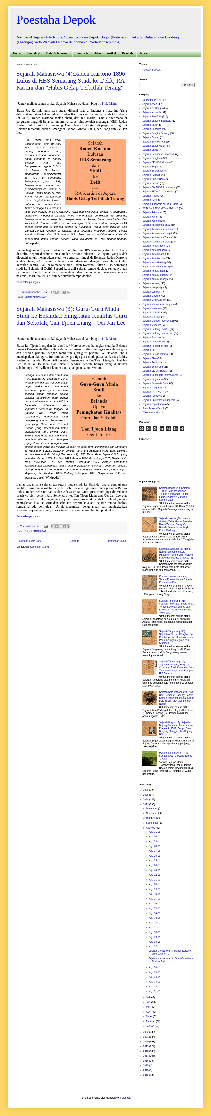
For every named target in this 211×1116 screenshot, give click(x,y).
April (149, 1011)
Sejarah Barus (150, 149)
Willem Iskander (151, 412)
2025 (146, 794)
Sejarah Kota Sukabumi (155, 275)
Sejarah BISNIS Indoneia (156, 162)
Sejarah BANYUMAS (153, 141)
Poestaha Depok (56, 19)
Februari (151, 1021)
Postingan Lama (117, 540)
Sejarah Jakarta (151, 212)
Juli (148, 997)
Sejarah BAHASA (151, 116)
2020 (146, 1041)
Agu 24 (153, 865)
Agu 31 (153, 831)
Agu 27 (153, 850)
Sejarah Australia (151, 112)
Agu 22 (153, 874)
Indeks (144, 53)
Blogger (126, 1097)
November (152, 813)
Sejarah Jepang (151, 220)
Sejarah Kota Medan (153, 258)
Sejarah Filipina (150, 195)
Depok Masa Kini (151, 100)
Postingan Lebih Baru (29, 540)
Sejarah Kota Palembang (156, 266)
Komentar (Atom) (39, 546)
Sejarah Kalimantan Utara (156, 241)
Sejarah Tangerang (152, 387)
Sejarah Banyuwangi (153, 145)
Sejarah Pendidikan (153, 341)
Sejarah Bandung (151, 129)
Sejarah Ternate (151, 395)
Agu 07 (153, 946)
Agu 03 (153, 981)
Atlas (97, 53)
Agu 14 (153, 913)
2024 (146, 799)
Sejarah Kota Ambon (153, 245)
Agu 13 (153, 917)
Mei (148, 1006)
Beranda (74, 540)
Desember (152, 808)
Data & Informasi (57, 53)
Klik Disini (109, 103)
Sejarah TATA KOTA (153, 391)
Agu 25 (153, 860)
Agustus (151, 827)
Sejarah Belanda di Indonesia (158, 154)
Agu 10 (153, 932)
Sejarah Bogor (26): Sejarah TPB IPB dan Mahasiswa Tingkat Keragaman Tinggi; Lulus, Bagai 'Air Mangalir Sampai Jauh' (174, 494)
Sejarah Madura (151, 295)
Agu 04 (153, 977)
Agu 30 (153, 836)
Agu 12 (153, 922)
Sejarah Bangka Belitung (155, 133)
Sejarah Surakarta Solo (155, 383)
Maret (149, 1016)
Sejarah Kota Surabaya (155, 279)
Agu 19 (153, 889)
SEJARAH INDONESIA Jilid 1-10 (160, 208)
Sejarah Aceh (149, 104)
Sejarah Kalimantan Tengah (157, 233)
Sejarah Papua (150, 337)
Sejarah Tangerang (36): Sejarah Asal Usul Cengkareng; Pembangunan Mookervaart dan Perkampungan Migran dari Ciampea (176, 637)
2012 (146, 1075)
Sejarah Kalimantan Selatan (157, 229)
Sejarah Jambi (150, 216)
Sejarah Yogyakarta (153, 404)
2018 (146, 1051)
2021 (146, 1036)
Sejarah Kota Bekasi (153, 250)
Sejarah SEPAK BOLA (154, 370)
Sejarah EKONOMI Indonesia (158, 191)
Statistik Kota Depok (153, 408)
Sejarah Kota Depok (153, 254)
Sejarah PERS (150, 350)
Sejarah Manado (151, 316)
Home (17, 53)
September (152, 822)
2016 (146, 1060)
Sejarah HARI (149, 200)
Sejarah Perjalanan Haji (155, 345)
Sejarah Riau (149, 358)
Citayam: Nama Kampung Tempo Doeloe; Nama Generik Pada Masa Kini (175, 579)
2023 (146, 804)
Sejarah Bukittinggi (152, 170)
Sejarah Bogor (150, 166)
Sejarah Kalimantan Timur (156, 237)
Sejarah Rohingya (152, 362)
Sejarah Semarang (152, 366)
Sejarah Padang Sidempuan (157, 333)
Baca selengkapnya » (28, 282)
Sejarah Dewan (150, 183)
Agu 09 (153, 937)
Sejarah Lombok (151, 291)
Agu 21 (153, 879)
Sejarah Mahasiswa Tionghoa (158, 304)
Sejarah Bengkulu (152, 158)
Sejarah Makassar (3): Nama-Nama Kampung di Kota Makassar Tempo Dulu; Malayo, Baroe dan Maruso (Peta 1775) (176, 553)
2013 (146, 1070)
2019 (146, 1046)
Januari (150, 1026)
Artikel (111, 53)
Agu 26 (153, 855)
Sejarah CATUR (151, 175)
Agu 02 (153, 986)
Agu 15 (153, 908)
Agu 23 (153, 870)
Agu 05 (153, 972)
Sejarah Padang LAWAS (155, 329)
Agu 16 (153, 903)
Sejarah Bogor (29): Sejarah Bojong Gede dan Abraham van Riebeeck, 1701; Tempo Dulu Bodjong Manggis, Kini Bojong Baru (176, 728)
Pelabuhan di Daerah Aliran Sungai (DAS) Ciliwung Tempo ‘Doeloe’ (175, 755)
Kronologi (33, 53)
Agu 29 (153, 841)
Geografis (81, 53)
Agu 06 (153, 967)
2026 (146, 789)
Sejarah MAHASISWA (35, 297)
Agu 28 (153, 846)
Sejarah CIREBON (152, 179)
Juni (148, 1002)
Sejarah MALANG (152, 312)
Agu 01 (153, 991)
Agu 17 (153, 898)
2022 (146, 1032)
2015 (146, 1065)
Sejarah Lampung (152, 287)
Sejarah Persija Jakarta (155, 354)
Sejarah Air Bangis (152, 108)
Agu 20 (153, 884)
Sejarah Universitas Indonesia (158, 400)
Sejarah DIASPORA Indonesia (158, 187)
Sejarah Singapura (152, 379)
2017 (146, 1055)
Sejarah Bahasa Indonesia (156, 120)
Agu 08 (153, 941)
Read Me (128, 53)
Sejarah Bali (149, 124)
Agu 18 (153, 894)
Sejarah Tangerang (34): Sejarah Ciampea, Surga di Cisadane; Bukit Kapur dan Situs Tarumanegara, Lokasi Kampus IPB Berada (177, 667)
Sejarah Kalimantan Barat (156, 224)
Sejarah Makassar (152, 308)
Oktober (150, 818)
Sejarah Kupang (151, 283)
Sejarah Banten (150, 137)
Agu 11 (153, 927)
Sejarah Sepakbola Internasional (160, 374)
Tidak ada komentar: (30, 292)
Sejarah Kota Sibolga (154, 270)
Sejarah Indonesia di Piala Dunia (160, 204)
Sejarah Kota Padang (154, 262)
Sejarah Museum (151, 325)
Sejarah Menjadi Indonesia (156, 320)
